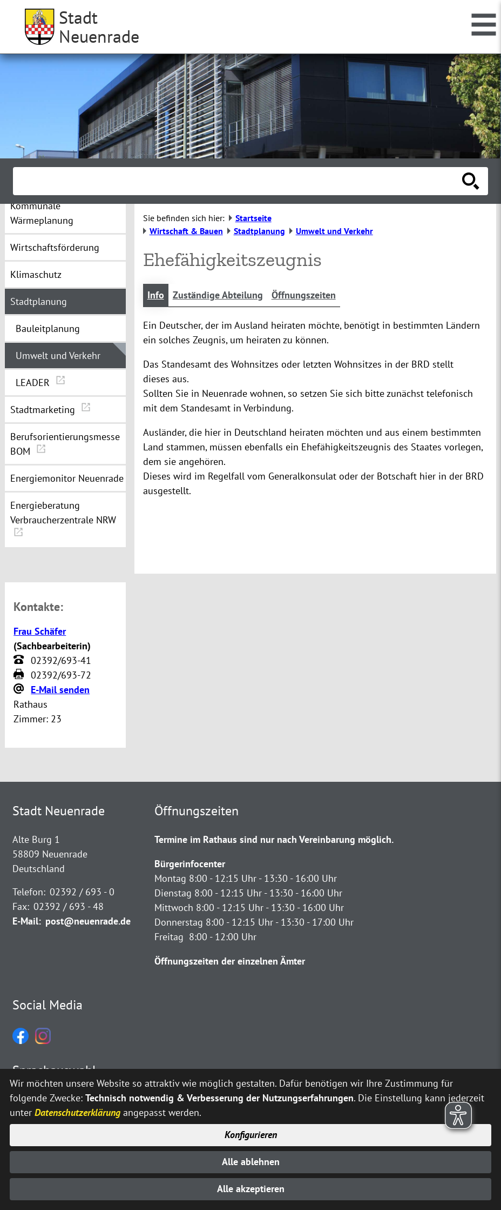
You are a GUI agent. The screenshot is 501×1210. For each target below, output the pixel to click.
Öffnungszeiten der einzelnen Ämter (229, 961)
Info (155, 295)
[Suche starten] (470, 181)
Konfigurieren (251, 1134)
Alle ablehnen (251, 1161)
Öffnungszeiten (304, 295)
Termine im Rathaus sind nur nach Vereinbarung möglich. (274, 839)
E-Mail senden (60, 689)
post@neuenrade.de (88, 921)
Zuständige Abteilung (218, 295)
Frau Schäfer (39, 631)
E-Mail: (26, 921)
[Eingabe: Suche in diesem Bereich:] (238, 181)
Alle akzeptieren (251, 1189)
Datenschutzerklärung (77, 1111)
